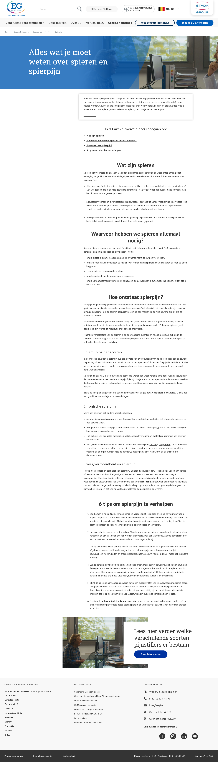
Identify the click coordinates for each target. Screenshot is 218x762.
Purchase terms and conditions (88, 722)
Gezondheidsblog (120, 23)
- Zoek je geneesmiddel (28, 691)
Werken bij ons (81, 718)
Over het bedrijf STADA (162, 719)
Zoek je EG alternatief (195, 22)
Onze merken (58, 23)
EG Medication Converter (85, 705)
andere (119, 600)
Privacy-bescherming (14, 756)
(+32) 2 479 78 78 (157, 698)
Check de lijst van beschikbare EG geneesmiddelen (97, 696)
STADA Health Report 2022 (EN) (88, 713)
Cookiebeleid (69, 756)
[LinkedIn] (184, 736)
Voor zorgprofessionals (155, 22)
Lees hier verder (151, 654)
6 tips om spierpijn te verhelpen (103, 150)
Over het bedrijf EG (160, 712)
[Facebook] (162, 736)
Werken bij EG (94, 23)
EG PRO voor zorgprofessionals (88, 709)
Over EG (76, 23)
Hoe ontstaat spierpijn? (99, 145)
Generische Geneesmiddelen (87, 691)
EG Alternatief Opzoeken (85, 700)
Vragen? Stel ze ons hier (160, 691)
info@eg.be (153, 705)
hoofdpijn (145, 481)
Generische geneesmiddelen (25, 23)
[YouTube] (195, 736)
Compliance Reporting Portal (160, 726)
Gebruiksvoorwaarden (43, 756)
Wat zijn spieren (95, 135)
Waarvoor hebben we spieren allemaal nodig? (111, 140)
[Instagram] (173, 736)
